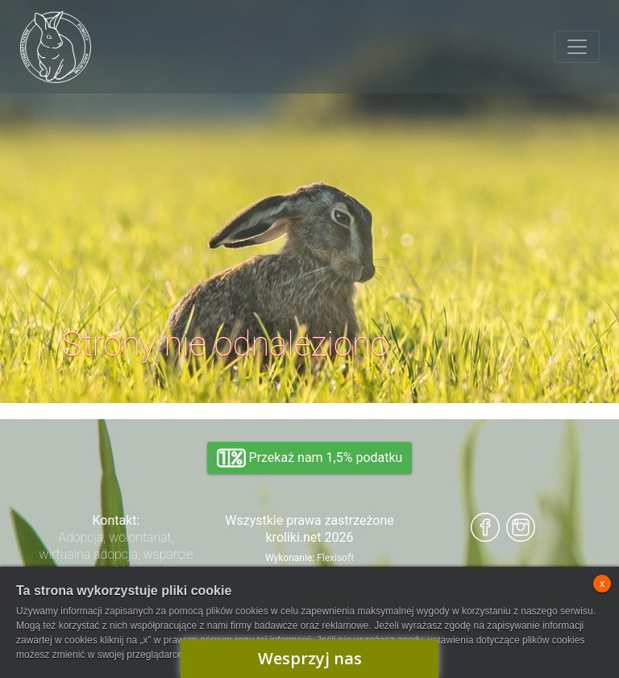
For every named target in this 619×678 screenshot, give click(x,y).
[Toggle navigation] (577, 47)
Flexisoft (335, 558)
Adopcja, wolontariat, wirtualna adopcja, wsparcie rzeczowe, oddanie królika (116, 554)
